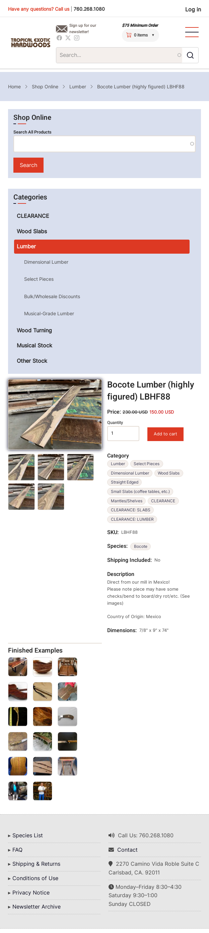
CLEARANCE (163, 500)
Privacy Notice (31, 892)
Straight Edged (124, 482)
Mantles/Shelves (126, 500)
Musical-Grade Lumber (49, 313)
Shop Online (45, 86)
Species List (27, 835)
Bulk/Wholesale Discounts (52, 296)
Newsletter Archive (36, 906)
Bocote (140, 546)
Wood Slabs (169, 473)
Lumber (77, 86)
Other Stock (32, 360)
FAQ (17, 849)
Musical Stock (34, 345)
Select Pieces (146, 463)
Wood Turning (34, 330)
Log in (193, 9)
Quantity (115, 423)
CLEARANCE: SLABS (130, 509)
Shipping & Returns (36, 863)
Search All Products (32, 132)
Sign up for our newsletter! (82, 28)
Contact (127, 849)
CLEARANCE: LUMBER (132, 519)
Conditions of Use (35, 878)
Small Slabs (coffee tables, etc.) (140, 491)
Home (14, 86)
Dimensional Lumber (130, 473)
